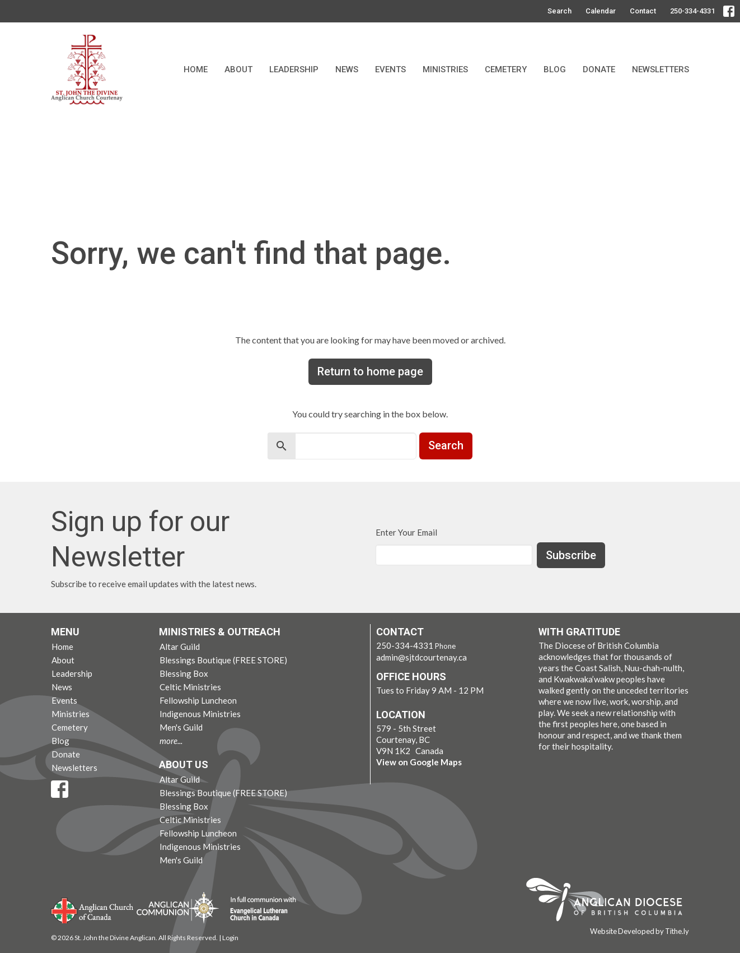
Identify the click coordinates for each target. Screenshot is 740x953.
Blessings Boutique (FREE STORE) (223, 660)
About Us (183, 764)
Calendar (601, 11)
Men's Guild (181, 727)
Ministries (445, 69)
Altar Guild (180, 646)
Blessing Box (184, 673)
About (238, 69)
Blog (555, 69)
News (346, 69)
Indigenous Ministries (200, 714)
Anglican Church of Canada (92, 909)
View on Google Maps (419, 762)
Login (230, 937)
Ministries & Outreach (219, 632)
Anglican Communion (177, 907)
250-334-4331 (692, 11)
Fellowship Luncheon (198, 700)
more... (171, 741)
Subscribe (571, 555)
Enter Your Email (406, 532)
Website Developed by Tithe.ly (639, 931)
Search (559, 11)
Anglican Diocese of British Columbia (610, 901)
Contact (643, 11)
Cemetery (506, 69)
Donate (599, 69)
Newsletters (660, 69)
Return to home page (370, 371)
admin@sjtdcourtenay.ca (421, 657)
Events (390, 69)
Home (196, 69)
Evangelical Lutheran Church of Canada (259, 909)
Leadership (294, 69)
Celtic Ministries (190, 687)
